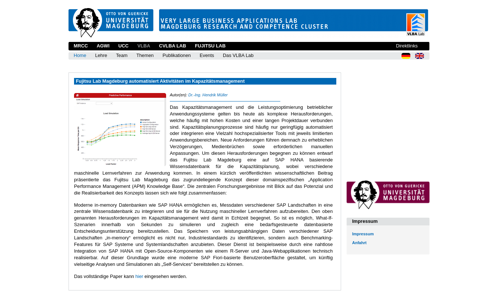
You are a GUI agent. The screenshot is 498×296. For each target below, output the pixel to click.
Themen (145, 55)
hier (139, 276)
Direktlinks (407, 46)
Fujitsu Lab (210, 46)
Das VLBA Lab (238, 55)
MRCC (81, 46)
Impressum (363, 234)
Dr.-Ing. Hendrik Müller (208, 95)
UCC (123, 46)
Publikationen (176, 55)
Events (207, 55)
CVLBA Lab (172, 46)
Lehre (101, 55)
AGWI (103, 46)
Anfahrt (359, 242)
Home (80, 55)
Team (121, 55)
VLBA (143, 46)
